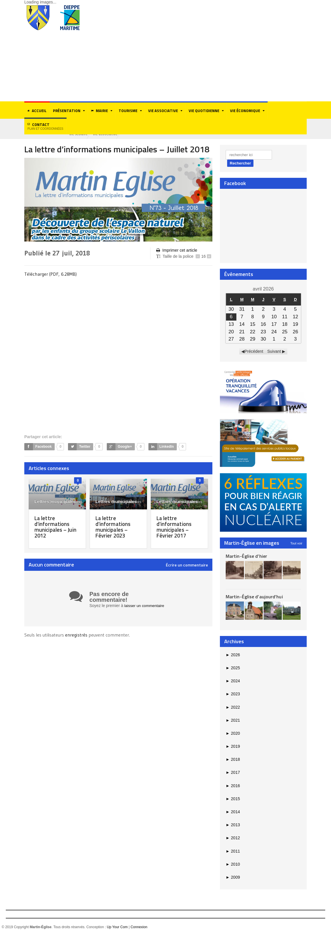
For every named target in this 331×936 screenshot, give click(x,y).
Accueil (37, 111)
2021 (233, 720)
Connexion (138, 928)
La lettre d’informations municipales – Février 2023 (114, 527)
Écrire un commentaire (187, 566)
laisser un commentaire (145, 606)
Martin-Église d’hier (246, 556)
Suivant (274, 352)
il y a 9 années (187, 502)
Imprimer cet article (176, 251)
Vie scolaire (113, 134)
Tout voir (296, 543)
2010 (233, 864)
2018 (233, 760)
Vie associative (141, 134)
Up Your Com (117, 928)
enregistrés (76, 635)
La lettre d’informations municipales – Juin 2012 (56, 527)
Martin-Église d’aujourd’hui (254, 597)
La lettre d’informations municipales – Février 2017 (175, 527)
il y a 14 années (64, 502)
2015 (233, 799)
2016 (233, 786)
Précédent (254, 352)
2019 (233, 747)
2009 (233, 877)
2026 (233, 655)
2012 (233, 838)
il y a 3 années (126, 502)
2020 (233, 734)
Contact (45, 126)
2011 (233, 851)
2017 (233, 773)
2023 (233, 694)
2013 (233, 825)
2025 (233, 668)
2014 (233, 812)
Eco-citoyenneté (83, 134)
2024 (233, 681)
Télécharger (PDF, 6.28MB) (50, 274)
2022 (233, 707)
